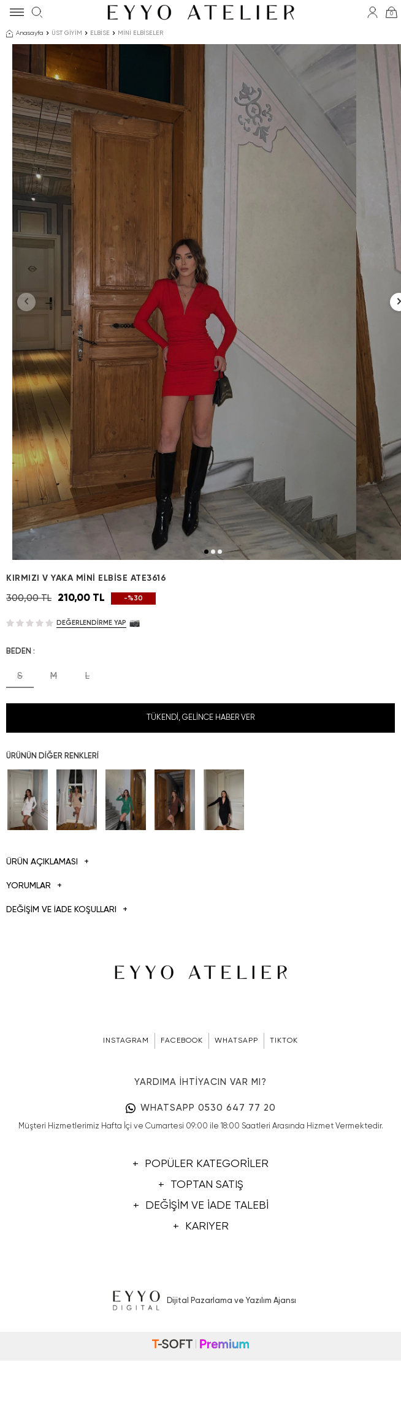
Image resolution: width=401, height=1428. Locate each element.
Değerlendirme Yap (91, 708)
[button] (206, 637)
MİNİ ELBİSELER (140, 33)
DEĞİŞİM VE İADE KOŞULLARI (67, 995)
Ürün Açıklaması (47, 948)
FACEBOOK (182, 1126)
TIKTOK (284, 1126)
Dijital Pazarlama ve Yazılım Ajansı (200, 1387)
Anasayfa (25, 33)
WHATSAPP (236, 1126)
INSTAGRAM (126, 1126)
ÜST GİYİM (67, 33)
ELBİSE (100, 33)
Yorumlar (34, 971)
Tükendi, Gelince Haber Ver (200, 803)
